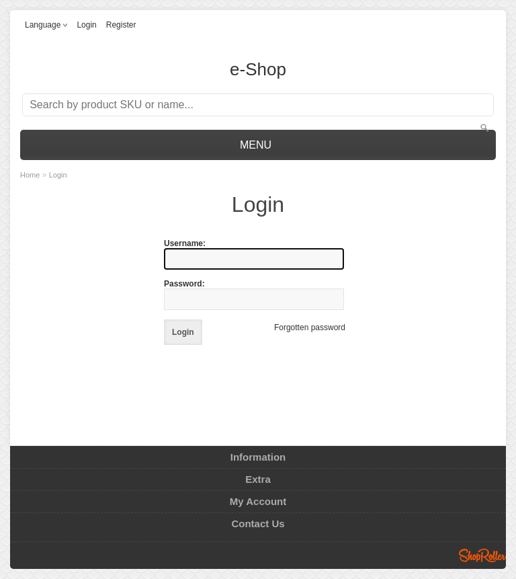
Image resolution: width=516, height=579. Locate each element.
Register (121, 25)
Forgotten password (309, 327)
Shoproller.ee (482, 555)
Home (30, 175)
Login (86, 25)
